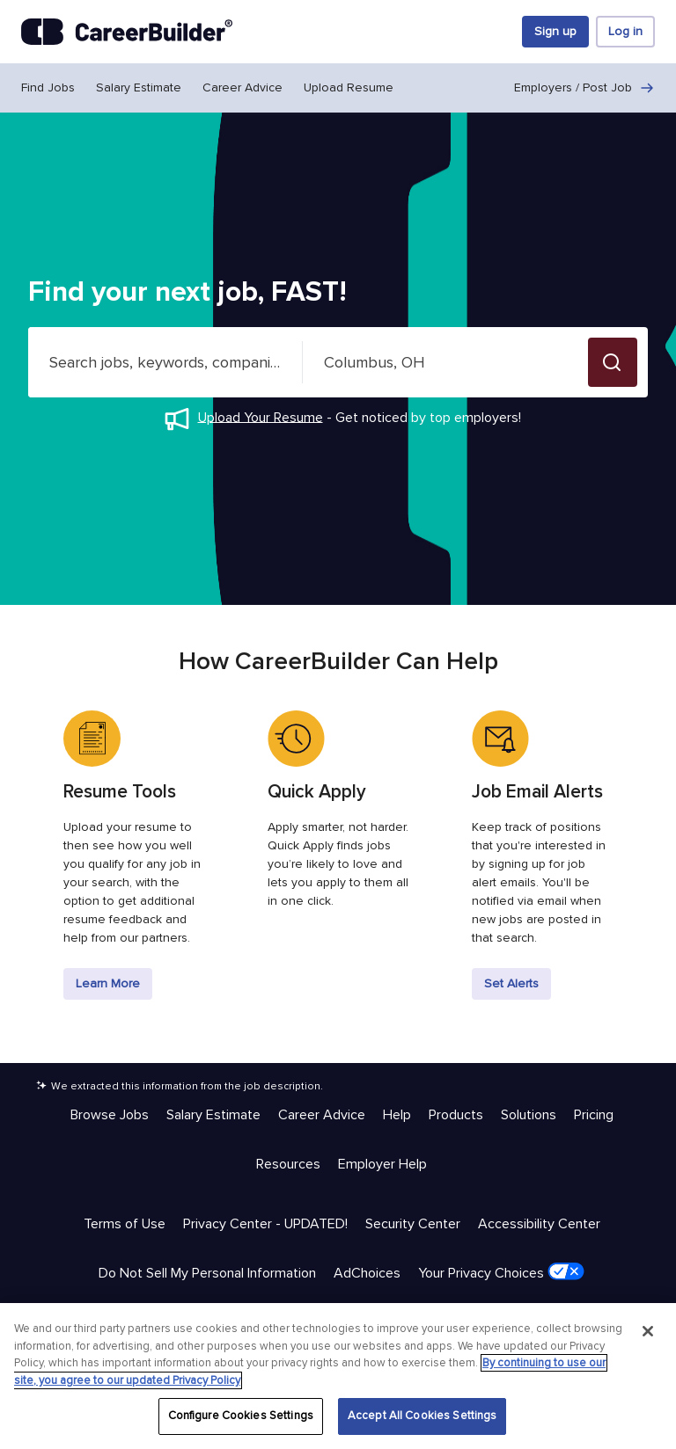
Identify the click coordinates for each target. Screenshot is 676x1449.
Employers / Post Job (584, 88)
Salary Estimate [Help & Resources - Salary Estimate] (213, 1115)
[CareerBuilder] (126, 31)
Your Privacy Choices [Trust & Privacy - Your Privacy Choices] (501, 1272)
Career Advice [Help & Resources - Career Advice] (321, 1115)
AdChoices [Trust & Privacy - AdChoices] (367, 1273)
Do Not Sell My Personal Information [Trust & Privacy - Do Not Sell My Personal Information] (207, 1273)
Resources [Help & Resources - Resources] (288, 1164)
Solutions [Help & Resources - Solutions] (528, 1115)
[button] (612, 362)
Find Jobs (48, 87)
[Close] (647, 1331)
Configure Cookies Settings (240, 1416)
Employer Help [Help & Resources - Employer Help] (382, 1164)
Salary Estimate (138, 87)
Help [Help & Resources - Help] (397, 1115)
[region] (338, 1376)
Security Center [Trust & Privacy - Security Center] (412, 1224)
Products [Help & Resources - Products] (456, 1115)
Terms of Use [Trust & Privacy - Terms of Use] (124, 1224)
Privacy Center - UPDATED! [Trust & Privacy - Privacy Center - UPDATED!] (265, 1224)
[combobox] (165, 362)
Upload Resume (348, 87)
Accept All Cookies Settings (422, 1416)
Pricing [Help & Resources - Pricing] (594, 1115)
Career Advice (242, 87)
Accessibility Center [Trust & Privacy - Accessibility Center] (539, 1224)
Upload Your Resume (260, 417)
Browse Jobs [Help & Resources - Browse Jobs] (109, 1115)
